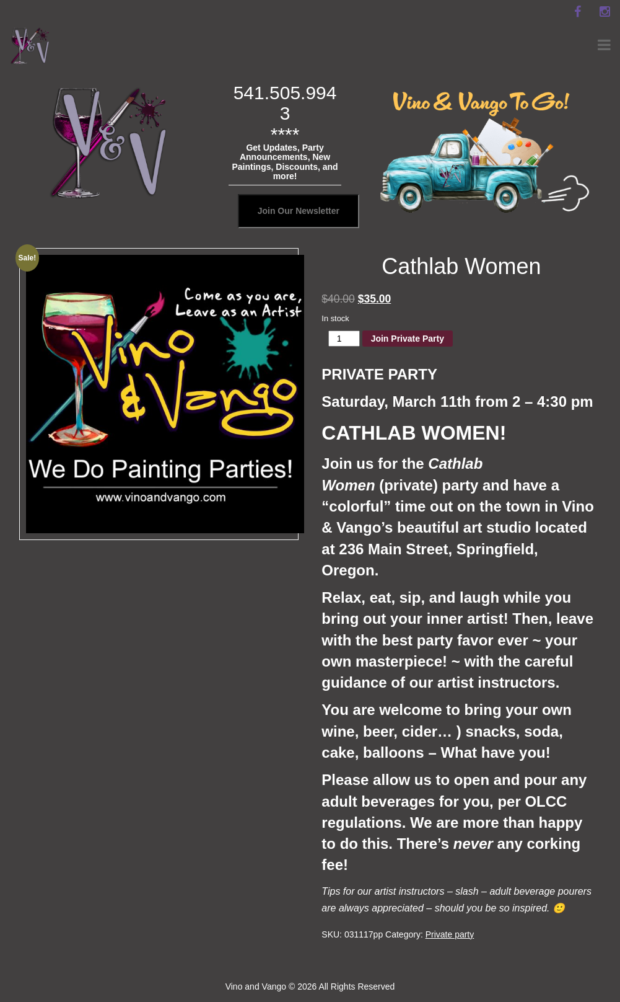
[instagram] (604, 12)
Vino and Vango (255, 986)
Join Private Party (407, 339)
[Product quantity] (344, 338)
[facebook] (577, 12)
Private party (450, 934)
